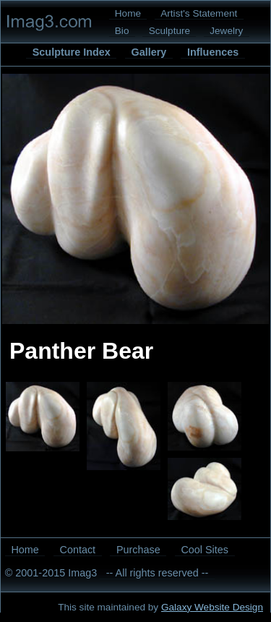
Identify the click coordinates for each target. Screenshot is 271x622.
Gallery (148, 52)
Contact (78, 549)
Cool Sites (204, 549)
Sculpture (169, 30)
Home (128, 13)
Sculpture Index (72, 52)
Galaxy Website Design (212, 607)
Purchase (138, 549)
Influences (212, 52)
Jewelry (226, 30)
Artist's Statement (198, 13)
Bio (122, 30)
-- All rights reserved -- (157, 573)
